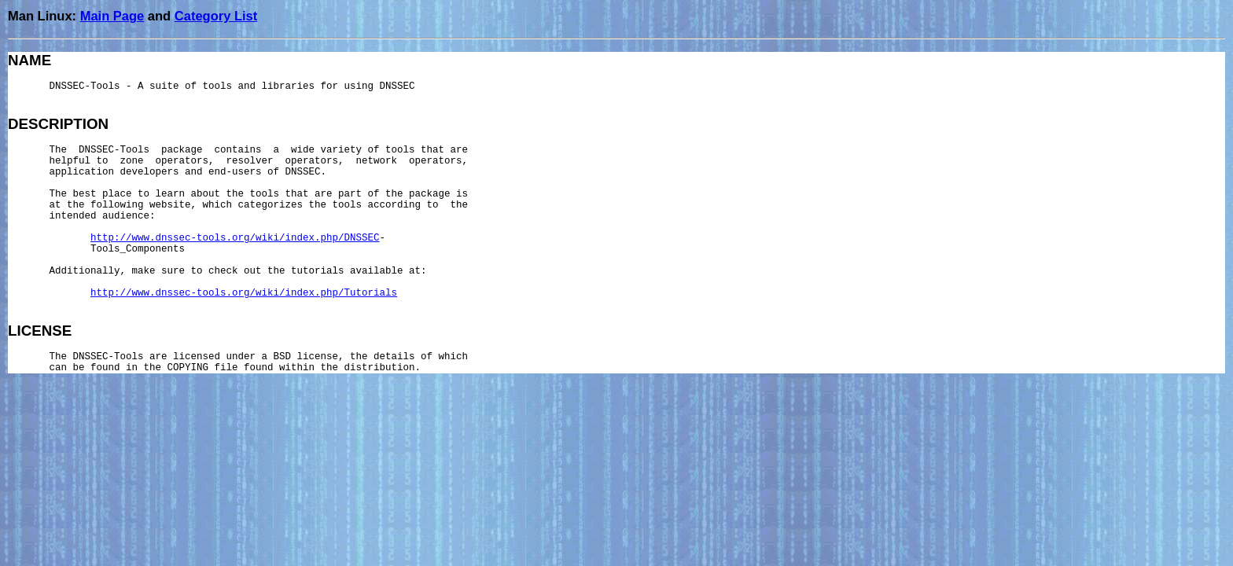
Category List (216, 16)
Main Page (112, 16)
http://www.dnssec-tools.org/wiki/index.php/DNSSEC (235, 238)
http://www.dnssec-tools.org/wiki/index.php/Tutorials (243, 293)
